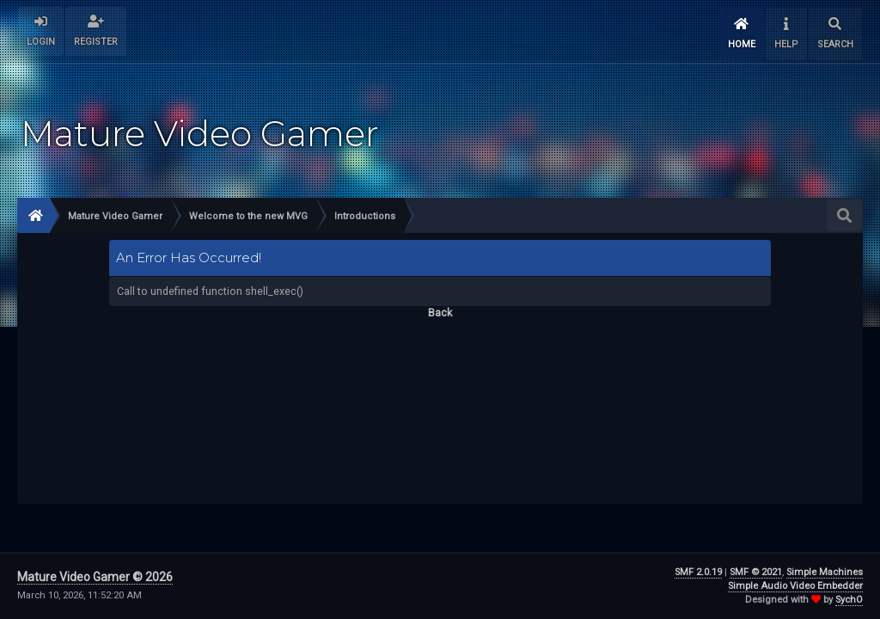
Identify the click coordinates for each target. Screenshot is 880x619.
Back (440, 312)
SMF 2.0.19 (698, 572)
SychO (849, 599)
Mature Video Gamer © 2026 (95, 577)
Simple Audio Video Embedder (795, 585)
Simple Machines (824, 572)
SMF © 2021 (756, 572)
